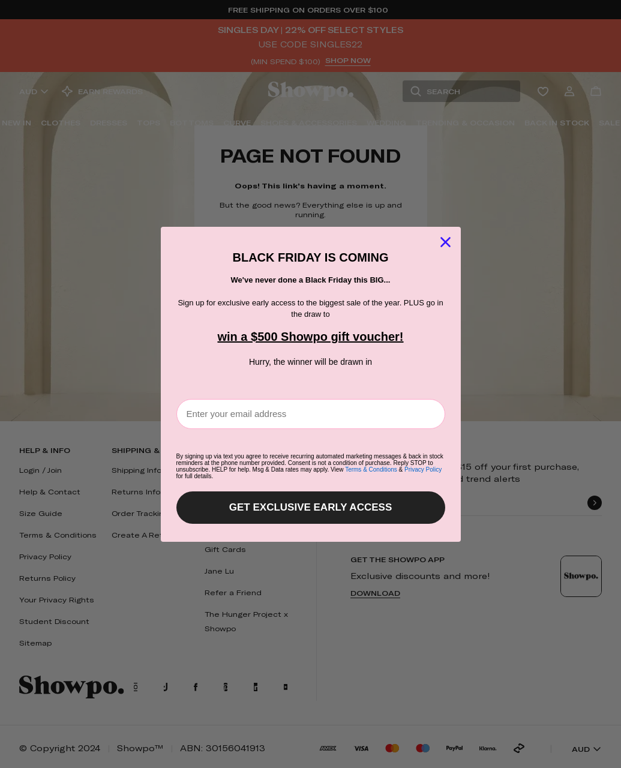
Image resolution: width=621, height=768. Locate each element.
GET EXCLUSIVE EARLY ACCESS (310, 507)
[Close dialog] (445, 242)
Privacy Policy (423, 469)
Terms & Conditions (371, 469)
